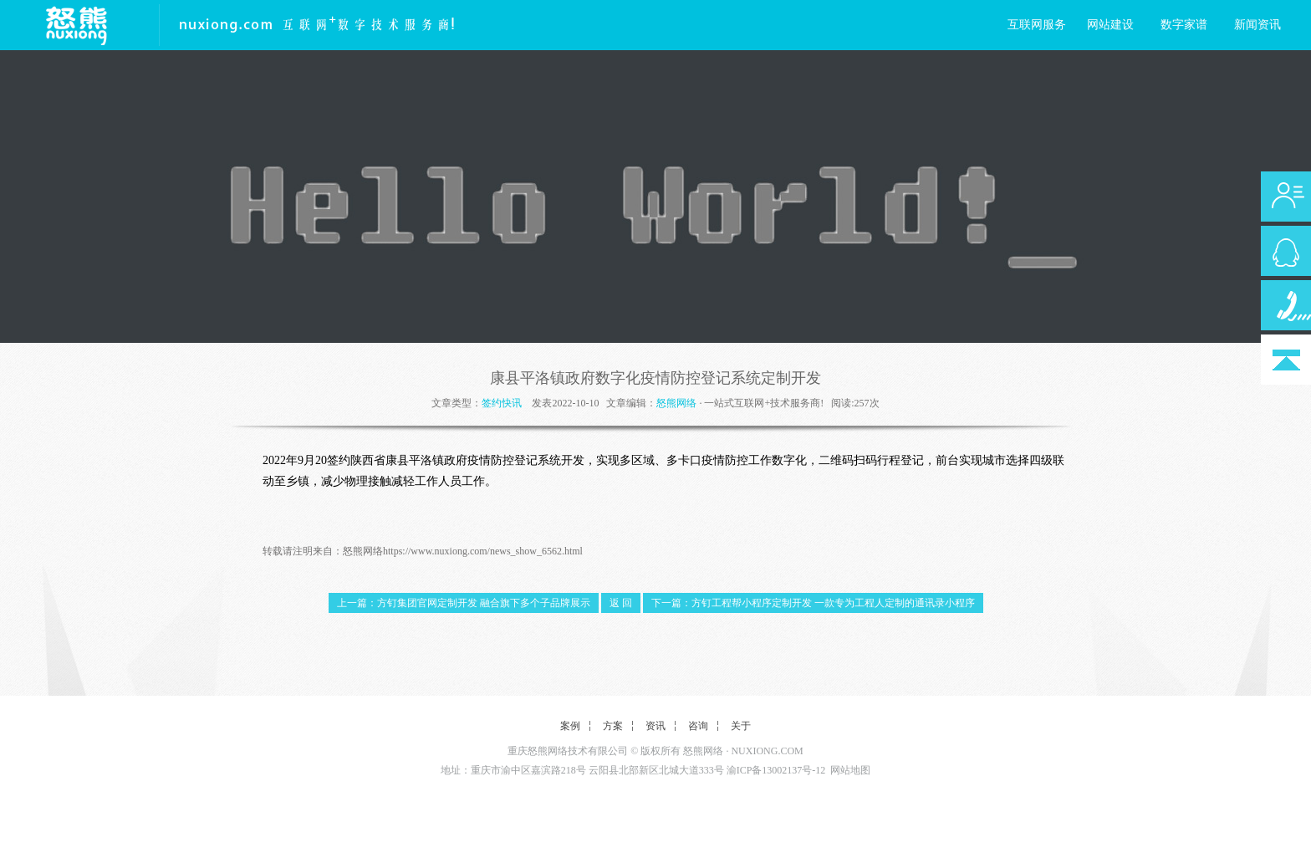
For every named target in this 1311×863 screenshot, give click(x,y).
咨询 (698, 726)
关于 (741, 726)
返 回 (621, 603)
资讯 (655, 726)
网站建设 (1110, 24)
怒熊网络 (676, 403)
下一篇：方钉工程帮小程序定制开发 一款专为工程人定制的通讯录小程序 (813, 603)
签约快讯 (502, 403)
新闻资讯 (1257, 24)
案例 (570, 726)
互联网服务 (1036, 24)
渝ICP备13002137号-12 (776, 770)
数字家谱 (1184, 24)
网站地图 (850, 770)
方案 (613, 726)
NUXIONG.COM (767, 751)
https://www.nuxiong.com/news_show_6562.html (483, 551)
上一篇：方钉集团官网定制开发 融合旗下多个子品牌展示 (463, 603)
